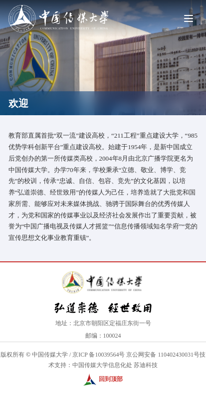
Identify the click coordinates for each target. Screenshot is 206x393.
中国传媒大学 (50, 354)
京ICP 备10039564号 (98, 354)
